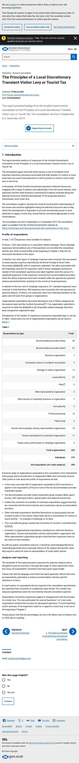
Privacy (25, 731)
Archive (19, 726)
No (8, 686)
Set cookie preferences (64, 27)
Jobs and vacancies (10, 731)
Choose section (39, 145)
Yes (9, 680)
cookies (13, 4)
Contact (29, 726)
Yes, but (10, 692)
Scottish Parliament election (20, 38)
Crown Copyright (52, 726)
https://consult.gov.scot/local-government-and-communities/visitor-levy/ (35, 228)
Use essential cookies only (37, 27)
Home (4, 66)
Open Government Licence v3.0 (42, 743)
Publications (15, 66)
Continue (8, 701)
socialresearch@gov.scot (19, 658)
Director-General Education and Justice (23, 95)
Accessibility (7, 726)
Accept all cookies (12, 27)
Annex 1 (5, 322)
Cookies (39, 726)
